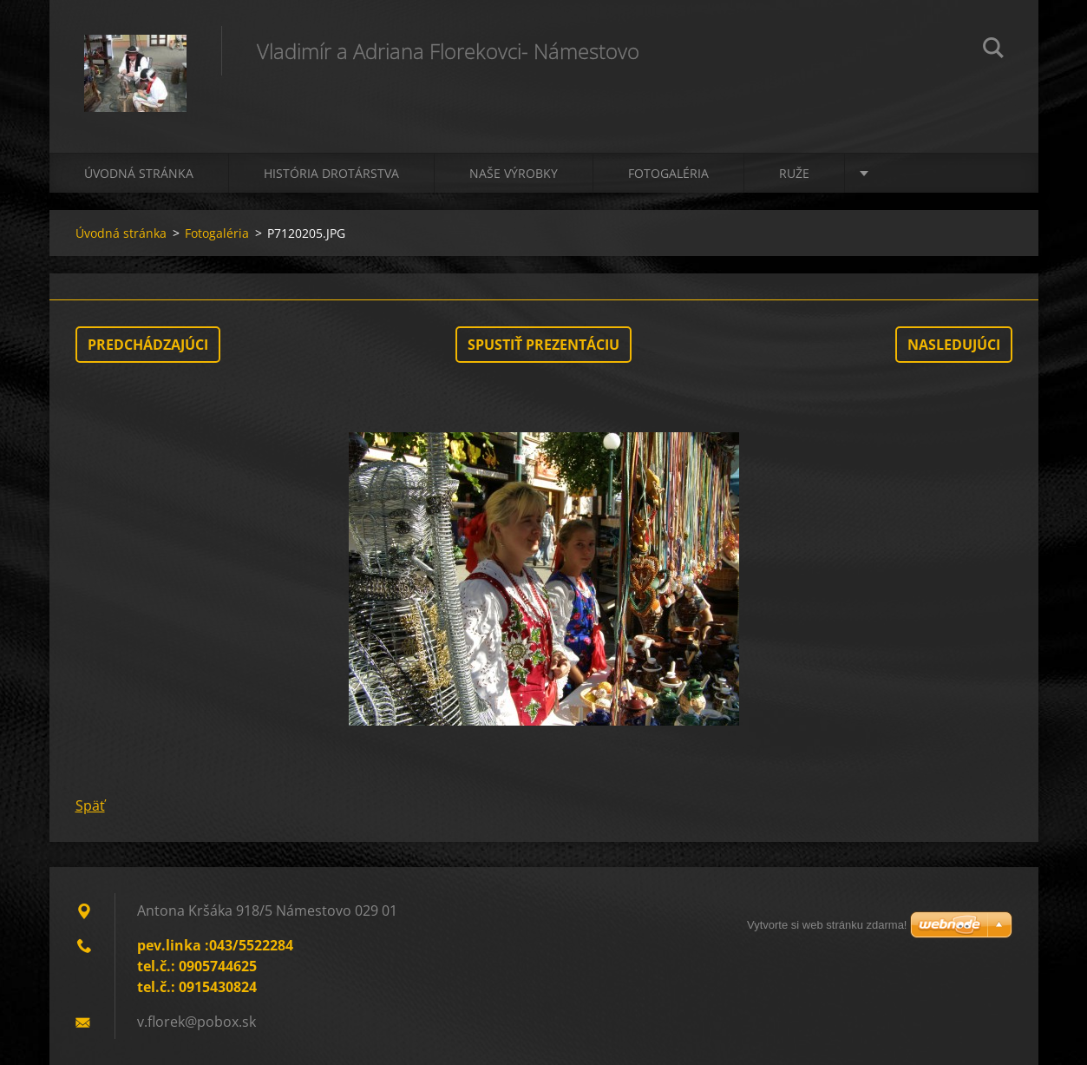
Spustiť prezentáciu (543, 344)
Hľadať (993, 50)
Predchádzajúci (148, 344)
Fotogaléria (668, 173)
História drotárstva (331, 173)
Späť (90, 805)
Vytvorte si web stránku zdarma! (827, 924)
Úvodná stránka (138, 173)
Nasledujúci (953, 344)
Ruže (794, 173)
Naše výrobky (513, 173)
